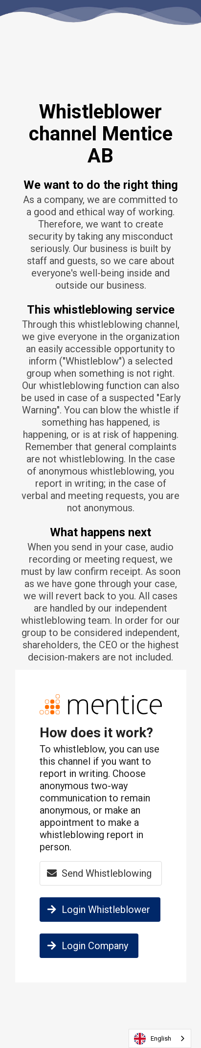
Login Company (86, 945)
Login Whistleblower (97, 909)
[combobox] (160, 1038)
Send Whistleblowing (98, 873)
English (152, 1039)
